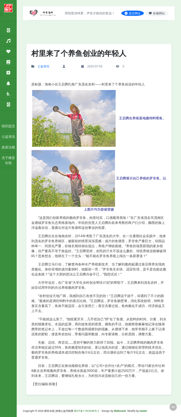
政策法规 (8, 147)
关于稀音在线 (8, 160)
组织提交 (8, 126)
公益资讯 (8, 136)
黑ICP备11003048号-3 (86, 411)
